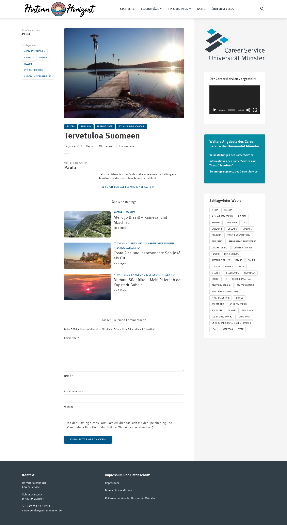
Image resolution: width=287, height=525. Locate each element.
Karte (201, 9)
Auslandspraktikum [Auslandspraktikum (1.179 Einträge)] (222, 215)
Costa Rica (119, 244)
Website (69, 407)
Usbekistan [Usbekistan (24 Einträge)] (227, 328)
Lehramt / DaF (106, 127)
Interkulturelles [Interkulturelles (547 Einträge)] (221, 259)
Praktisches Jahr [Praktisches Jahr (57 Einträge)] (220, 297)
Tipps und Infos (178, 9)
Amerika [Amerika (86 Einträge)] (228, 209)
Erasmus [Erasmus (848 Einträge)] (247, 228)
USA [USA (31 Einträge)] (214, 328)
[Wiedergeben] (215, 110)
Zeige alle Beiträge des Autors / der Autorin (128, 187)
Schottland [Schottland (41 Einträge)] (218, 303)
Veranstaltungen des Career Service (231, 154)
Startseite (127, 9)
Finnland (43, 58)
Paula (26, 34)
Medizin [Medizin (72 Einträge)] (216, 272)
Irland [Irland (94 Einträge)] (238, 259)
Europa (71, 127)
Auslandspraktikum (34, 51)
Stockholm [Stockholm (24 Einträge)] (248, 309)
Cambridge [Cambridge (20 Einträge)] (231, 221)
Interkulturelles (33, 70)
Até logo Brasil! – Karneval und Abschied (146, 221)
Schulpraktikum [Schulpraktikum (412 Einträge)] (238, 303)
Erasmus (29, 58)
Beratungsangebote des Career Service (233, 170)
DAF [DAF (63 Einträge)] (244, 221)
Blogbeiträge (150, 9)
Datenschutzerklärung (118, 490)
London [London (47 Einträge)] (216, 265)
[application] (234, 99)
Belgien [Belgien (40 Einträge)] (242, 215)
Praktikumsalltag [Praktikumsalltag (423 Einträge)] (241, 278)
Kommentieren (126, 147)
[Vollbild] (255, 110)
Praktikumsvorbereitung (37, 77)
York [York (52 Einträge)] (240, 328)
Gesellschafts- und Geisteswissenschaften (151, 244)
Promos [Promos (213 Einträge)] (239, 297)
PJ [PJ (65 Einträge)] (226, 278)
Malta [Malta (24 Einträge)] (241, 265)
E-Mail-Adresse (73, 391)
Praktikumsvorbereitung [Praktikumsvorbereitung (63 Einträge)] (225, 291)
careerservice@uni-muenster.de (42, 510)
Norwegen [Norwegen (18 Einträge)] (249, 272)
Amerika (118, 213)
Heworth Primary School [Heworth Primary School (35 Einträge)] (225, 253)
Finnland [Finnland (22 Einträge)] (216, 234)
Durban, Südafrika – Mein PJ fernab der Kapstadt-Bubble (143, 283)
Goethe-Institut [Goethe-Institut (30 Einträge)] (220, 247)
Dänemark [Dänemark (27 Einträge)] (217, 228)
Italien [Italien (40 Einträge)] (251, 259)
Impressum (112, 483)
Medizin (128, 275)
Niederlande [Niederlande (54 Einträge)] (232, 272)
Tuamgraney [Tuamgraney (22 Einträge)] (244, 316)
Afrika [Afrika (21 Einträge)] (215, 209)
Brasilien (130, 213)
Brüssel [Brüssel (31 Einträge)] (216, 221)
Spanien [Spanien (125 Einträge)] (232, 309)
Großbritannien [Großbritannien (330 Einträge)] (243, 247)
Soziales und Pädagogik (133, 127)
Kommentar (71, 338)
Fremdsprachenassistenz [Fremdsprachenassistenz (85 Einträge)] (242, 240)
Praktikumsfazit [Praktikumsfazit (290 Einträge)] (245, 284)
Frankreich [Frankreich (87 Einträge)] (217, 240)
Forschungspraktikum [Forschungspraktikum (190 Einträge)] (239, 234)
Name (68, 376)
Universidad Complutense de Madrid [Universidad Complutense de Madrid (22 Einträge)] (231, 322)
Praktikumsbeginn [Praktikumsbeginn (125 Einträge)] (221, 284)
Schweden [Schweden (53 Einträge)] (217, 309)
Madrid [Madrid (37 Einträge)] (229, 265)
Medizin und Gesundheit (148, 275)
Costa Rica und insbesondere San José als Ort (145, 257)
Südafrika (169, 275)
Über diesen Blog (223, 9)
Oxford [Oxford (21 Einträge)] (215, 278)
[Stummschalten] (248, 110)
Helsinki (28, 64)
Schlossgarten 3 (32, 494)
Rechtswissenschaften (128, 248)
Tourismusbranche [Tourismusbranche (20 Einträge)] (222, 316)
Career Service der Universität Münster (131, 497)
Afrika (117, 275)
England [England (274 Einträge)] (232, 228)
